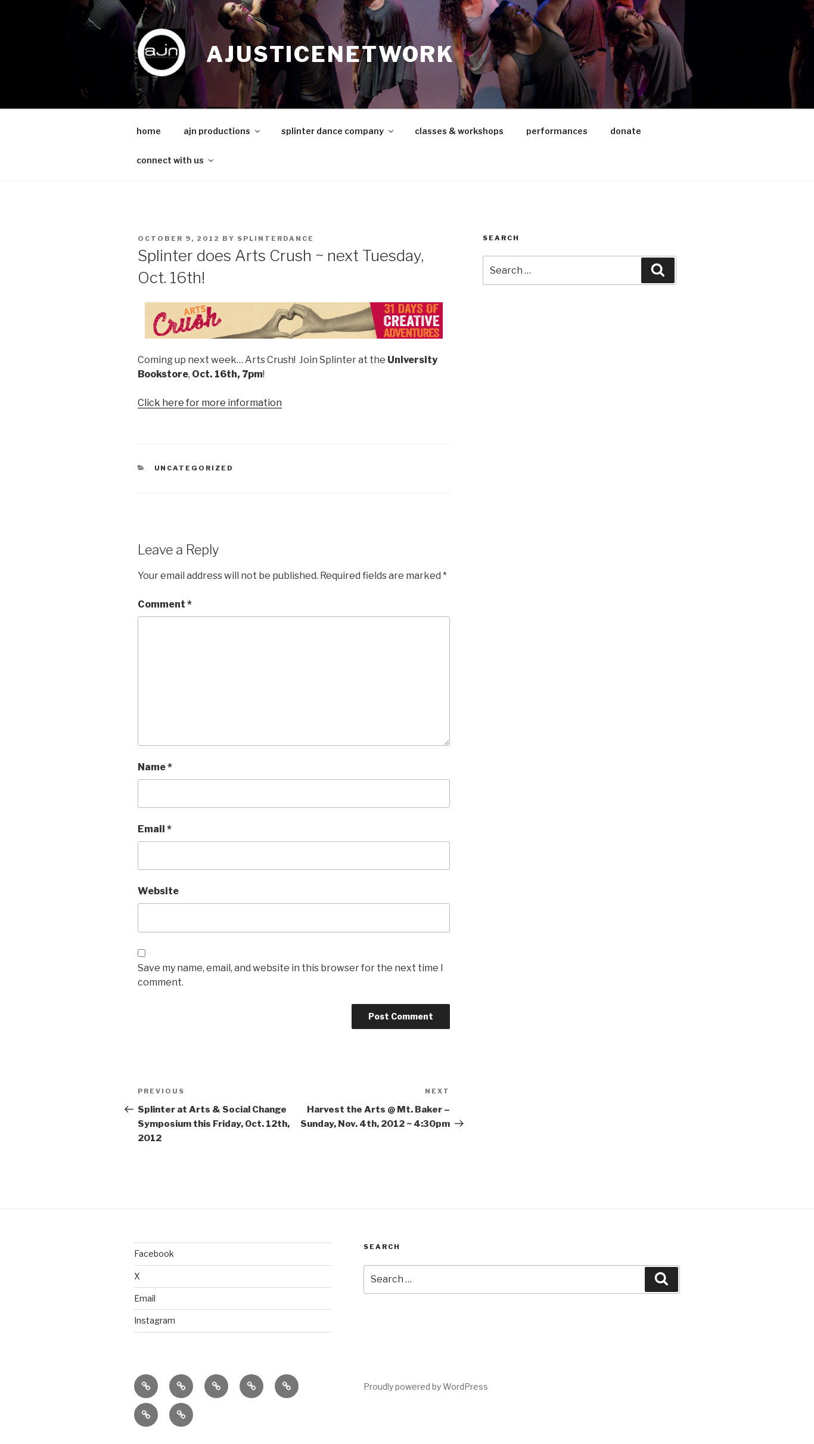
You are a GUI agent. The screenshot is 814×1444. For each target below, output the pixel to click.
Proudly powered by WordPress (425, 1386)
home (148, 131)
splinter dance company (338, 131)
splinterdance (275, 238)
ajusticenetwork (330, 54)
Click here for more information (210, 402)
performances (557, 131)
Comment (165, 604)
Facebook (154, 1253)
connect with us (175, 160)
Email (155, 829)
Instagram (154, 1320)
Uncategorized (194, 468)
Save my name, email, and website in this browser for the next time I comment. (290, 975)
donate (625, 131)
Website (158, 891)
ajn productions (223, 131)
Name (155, 767)
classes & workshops (459, 131)
